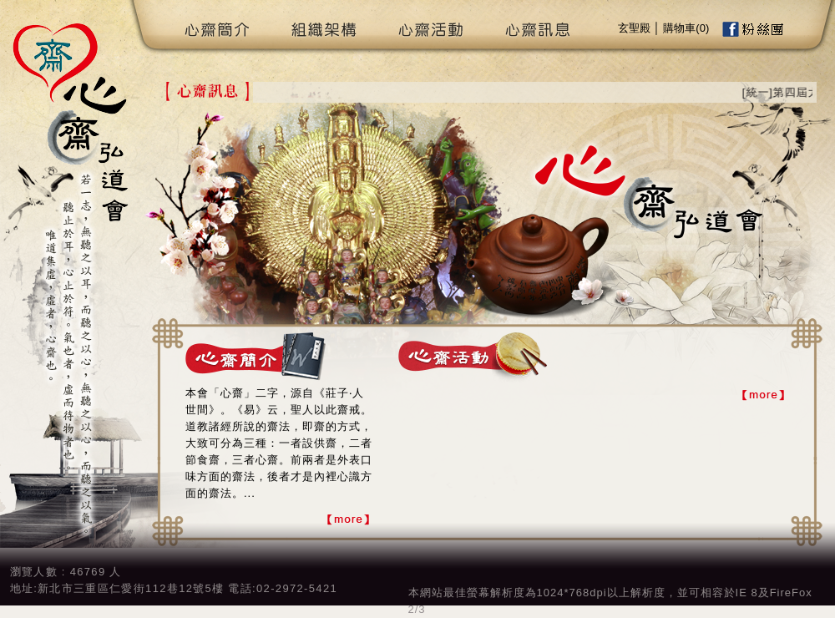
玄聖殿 (634, 28)
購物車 (679, 28)
